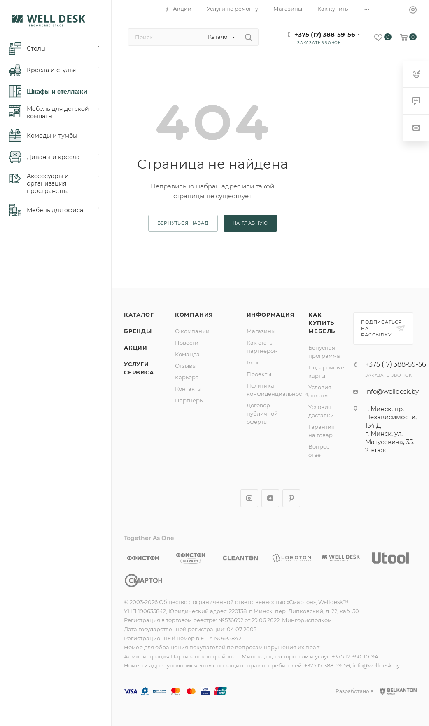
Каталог (139, 314)
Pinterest (291, 498)
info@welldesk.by (392, 391)
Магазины (261, 331)
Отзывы (185, 365)
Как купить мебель (321, 322)
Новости (186, 342)
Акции (135, 347)
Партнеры (189, 400)
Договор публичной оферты (262, 413)
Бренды (138, 331)
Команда (187, 354)
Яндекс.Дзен (270, 498)
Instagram (249, 498)
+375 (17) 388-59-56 (324, 34)
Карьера (187, 377)
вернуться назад (183, 223)
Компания (194, 314)
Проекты (259, 374)
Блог (253, 362)
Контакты (188, 388)
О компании (192, 331)
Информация (271, 314)
